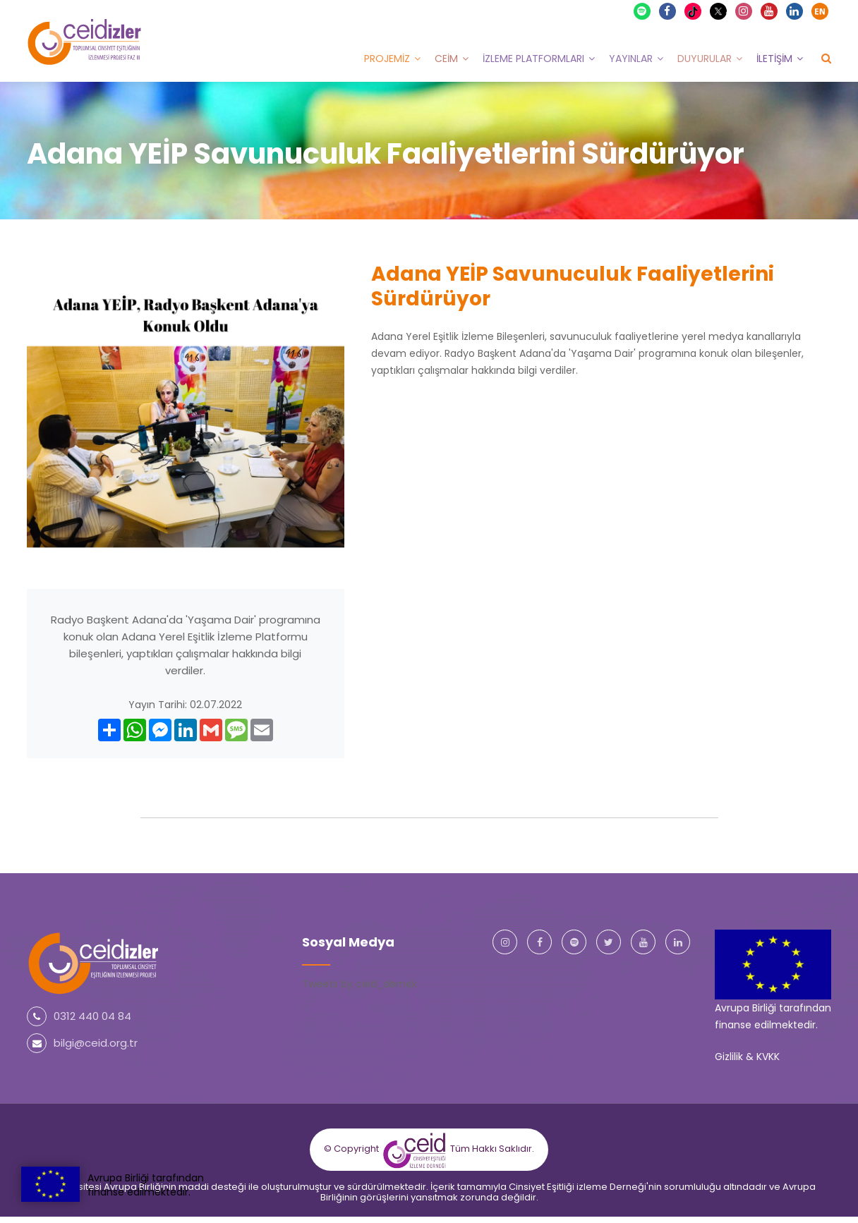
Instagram (744, 12)
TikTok (694, 11)
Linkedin (795, 12)
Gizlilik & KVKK (747, 1056)
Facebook (668, 12)
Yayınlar (631, 58)
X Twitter (720, 10)
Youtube (770, 12)
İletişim (774, 58)
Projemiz (387, 58)
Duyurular (704, 58)
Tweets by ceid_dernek (359, 984)
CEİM (446, 58)
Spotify (643, 12)
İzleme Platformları (533, 58)
